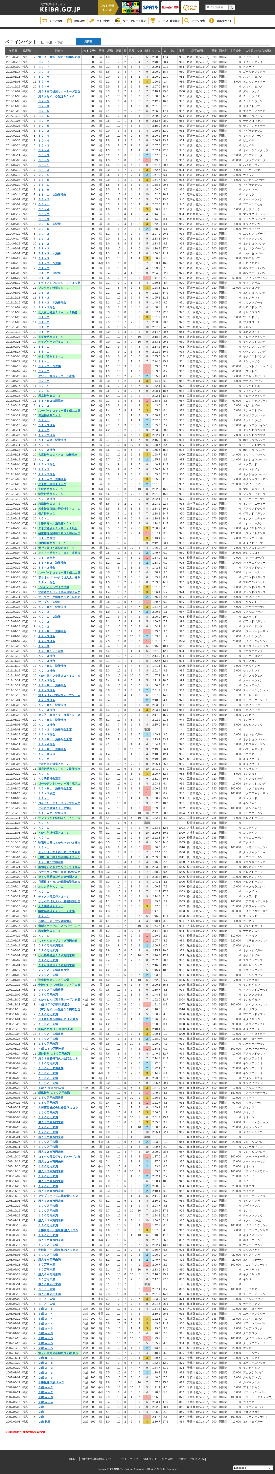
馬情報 (88, 41)
